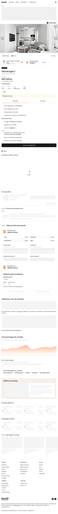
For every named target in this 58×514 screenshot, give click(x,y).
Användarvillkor (5, 483)
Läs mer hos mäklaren (34, 146)
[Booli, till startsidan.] (4, 2)
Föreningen (42, 101)
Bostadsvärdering (5, 467)
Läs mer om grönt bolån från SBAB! (12, 134)
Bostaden (15, 101)
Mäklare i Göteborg (24, 467)
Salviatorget (34, 372)
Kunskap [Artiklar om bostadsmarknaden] (3, 469)
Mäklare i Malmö (23, 469)
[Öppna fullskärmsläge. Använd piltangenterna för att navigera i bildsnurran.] (29, 38)
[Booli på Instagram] (53, 499)
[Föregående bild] (2, 38)
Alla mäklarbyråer (23, 471)
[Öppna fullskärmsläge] (55, 26)
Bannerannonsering (6, 475)
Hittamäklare (17, 505)
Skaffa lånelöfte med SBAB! (33, 63)
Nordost (27, 372)
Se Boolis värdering (6, 83)
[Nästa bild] (55, 38)
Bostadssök (4, 464)
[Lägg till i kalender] (22, 62)
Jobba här (41, 469)
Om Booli (41, 464)
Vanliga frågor (42, 473)
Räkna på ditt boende (7, 118)
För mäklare (4, 478)
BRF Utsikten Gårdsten (45, 372)
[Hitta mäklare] (24, 2)
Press (40, 467)
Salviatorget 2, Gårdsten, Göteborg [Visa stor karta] (10, 155)
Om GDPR (4, 487)
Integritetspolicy (5, 485)
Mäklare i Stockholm (24, 464)
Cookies (3, 490)
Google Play (23, 483)
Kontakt (40, 471)
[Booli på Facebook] (55, 499)
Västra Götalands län (7, 372)
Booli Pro (3, 473)
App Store (23, 485)
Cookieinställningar (6, 492)
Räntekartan (4, 471)
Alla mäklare (22, 473)
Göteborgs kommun (19, 372)
